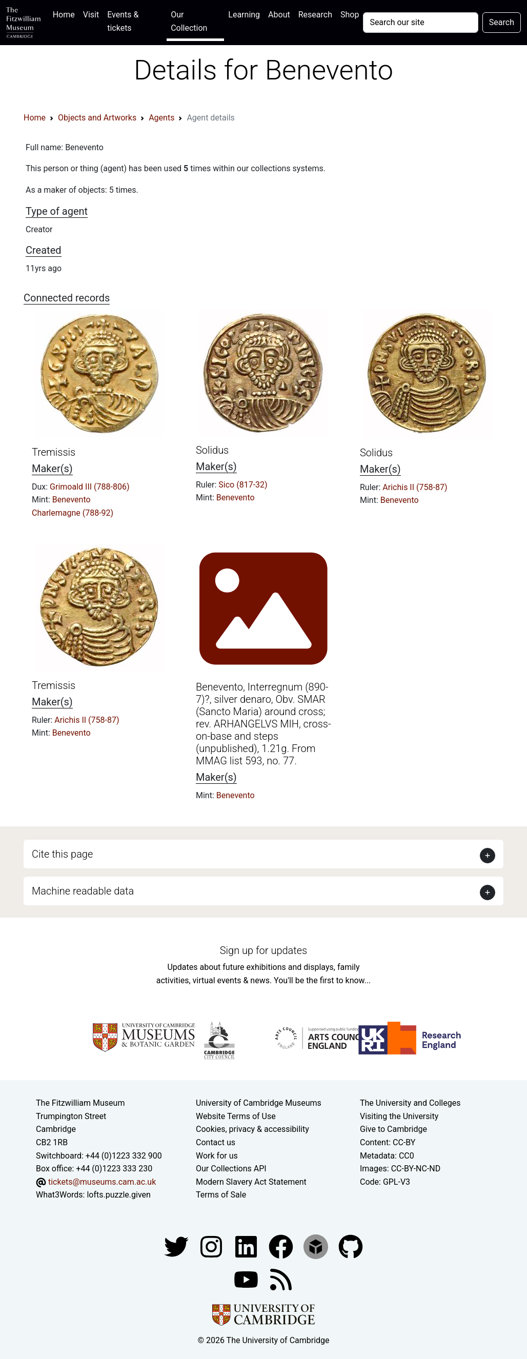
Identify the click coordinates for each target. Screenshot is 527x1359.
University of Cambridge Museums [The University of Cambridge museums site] (258, 1103)
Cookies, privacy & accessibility (252, 1129)
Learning (244, 14)
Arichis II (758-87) (414, 487)
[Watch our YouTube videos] (247, 1279)
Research (315, 14)
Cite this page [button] (62, 854)
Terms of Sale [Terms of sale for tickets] (221, 1195)
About (279, 14)
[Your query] (420, 22)
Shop (349, 14)
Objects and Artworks (97, 118)
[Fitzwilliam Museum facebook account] (247, 1246)
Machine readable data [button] (83, 891)
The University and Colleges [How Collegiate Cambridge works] (410, 1103)
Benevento (71, 499)
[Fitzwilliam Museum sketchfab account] (316, 1246)
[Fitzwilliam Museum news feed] (281, 1279)
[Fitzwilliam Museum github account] (350, 1246)
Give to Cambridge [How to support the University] (393, 1129)
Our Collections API (231, 1168)
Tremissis (53, 452)
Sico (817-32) (242, 485)
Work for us (217, 1156)
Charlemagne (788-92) (72, 513)
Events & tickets (122, 21)
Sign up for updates (263, 950)
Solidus (212, 450)
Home (66, 13)
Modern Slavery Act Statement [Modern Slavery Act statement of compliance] (251, 1182)
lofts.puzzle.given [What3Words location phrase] (118, 1195)
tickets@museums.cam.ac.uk (102, 1182)
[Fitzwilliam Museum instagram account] (212, 1246)
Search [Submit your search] (501, 22)
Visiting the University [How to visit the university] (399, 1116)
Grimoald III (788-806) (89, 487)
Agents (161, 118)
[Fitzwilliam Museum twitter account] (177, 1246)
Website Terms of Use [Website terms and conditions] (236, 1116)
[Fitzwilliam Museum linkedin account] (282, 1246)
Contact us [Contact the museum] (215, 1142)
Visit (91, 14)
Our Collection (189, 21)
